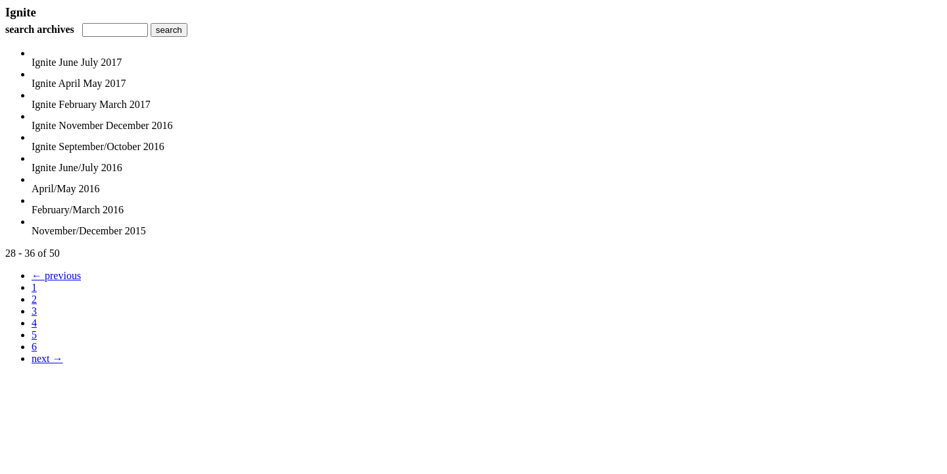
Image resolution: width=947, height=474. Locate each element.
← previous (56, 275)
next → (47, 358)
